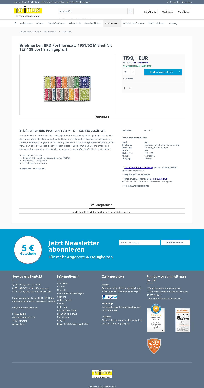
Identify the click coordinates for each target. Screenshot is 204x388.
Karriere (61, 286)
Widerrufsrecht (64, 300)
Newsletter (62, 290)
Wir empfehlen (101, 205)
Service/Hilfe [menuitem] (173, 2)
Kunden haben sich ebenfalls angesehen (112, 212)
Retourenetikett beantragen (70, 293)
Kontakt (61, 303)
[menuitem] (96, 14)
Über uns (61, 296)
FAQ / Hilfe (62, 307)
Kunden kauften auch (82, 212)
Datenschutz (63, 317)
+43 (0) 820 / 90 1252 (28, 288)
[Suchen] (130, 11)
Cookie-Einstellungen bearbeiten (72, 324)
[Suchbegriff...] (96, 11)
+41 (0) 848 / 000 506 (28, 291)
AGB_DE (61, 320)
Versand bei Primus (66, 310)
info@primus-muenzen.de (24, 307)
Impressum (62, 283)
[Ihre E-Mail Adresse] (139, 242)
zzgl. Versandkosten (141, 62)
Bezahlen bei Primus (67, 313)
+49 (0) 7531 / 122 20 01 (30, 284)
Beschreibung (102, 116)
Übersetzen (187, 2)
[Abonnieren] (175, 242)
